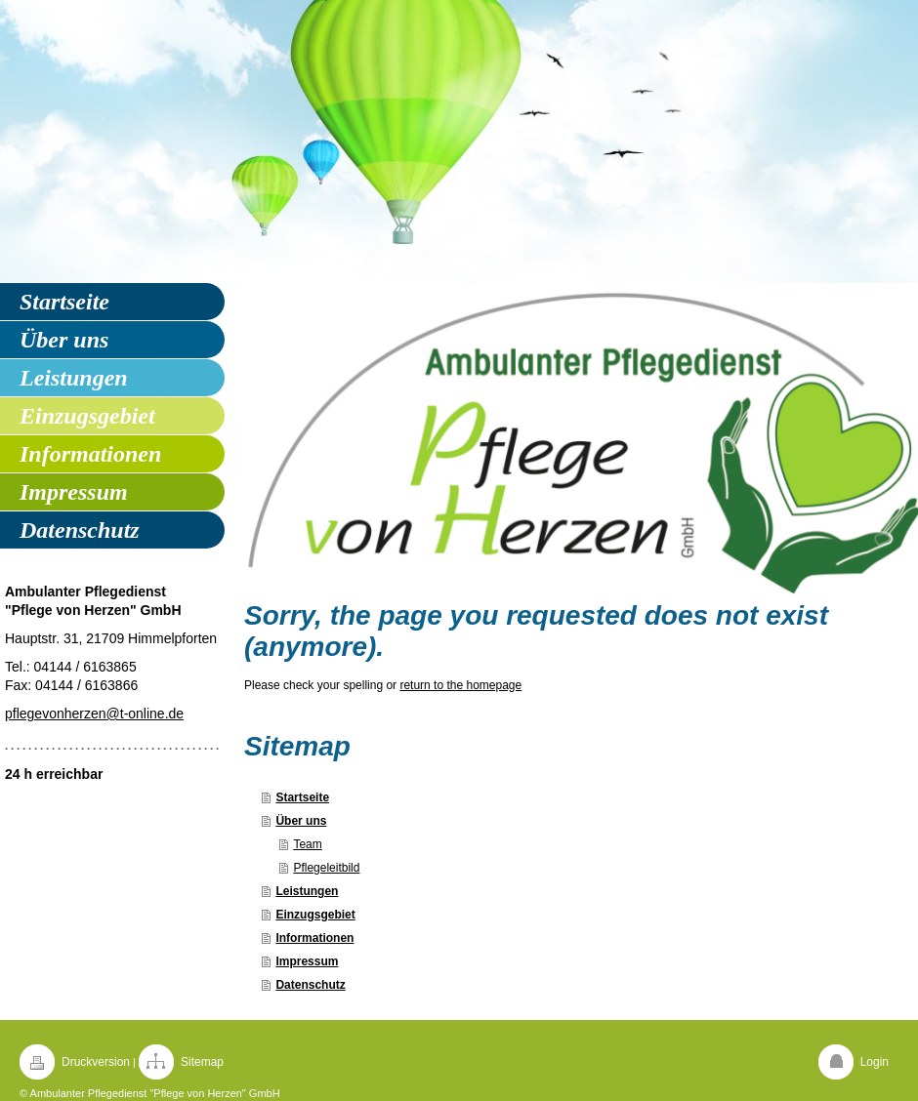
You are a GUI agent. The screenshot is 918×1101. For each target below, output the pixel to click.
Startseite (302, 797)
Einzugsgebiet (315, 914)
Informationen (314, 938)
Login (874, 1062)
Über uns (300, 821)
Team (307, 844)
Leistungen (306, 891)
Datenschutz (310, 985)
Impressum (306, 961)
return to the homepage (460, 685)
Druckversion (96, 1062)
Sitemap (202, 1062)
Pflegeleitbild (326, 868)
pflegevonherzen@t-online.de (94, 713)
